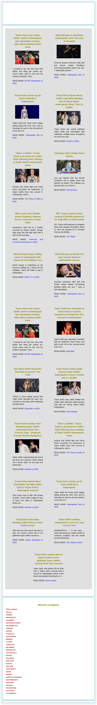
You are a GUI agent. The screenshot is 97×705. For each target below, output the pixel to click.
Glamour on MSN (32, 507)
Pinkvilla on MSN (31, 469)
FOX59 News (71, 190)
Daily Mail (70, 351)
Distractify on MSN (32, 409)
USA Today (70, 237)
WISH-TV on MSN (32, 277)
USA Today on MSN (74, 542)
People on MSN (72, 141)
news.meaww (71, 412)
